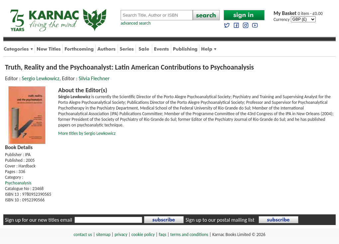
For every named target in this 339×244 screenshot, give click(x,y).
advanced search (136, 23)
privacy (121, 234)
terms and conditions (189, 234)
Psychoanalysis (18, 183)
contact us (83, 234)
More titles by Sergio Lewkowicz (87, 133)
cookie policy (143, 234)
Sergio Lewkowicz (40, 78)
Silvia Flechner (94, 78)
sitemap (103, 234)
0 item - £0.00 (298, 13)
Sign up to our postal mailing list (219, 220)
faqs (162, 234)
